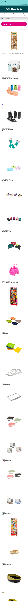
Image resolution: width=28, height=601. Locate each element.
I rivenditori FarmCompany (21, 2)
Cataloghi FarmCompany (9, 2)
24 (25, 28)
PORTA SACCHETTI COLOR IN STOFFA (9, 206)
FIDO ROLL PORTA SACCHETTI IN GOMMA (10, 282)
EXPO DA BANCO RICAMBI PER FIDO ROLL (10, 78)
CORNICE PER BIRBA (6, 384)
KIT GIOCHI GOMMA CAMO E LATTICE (9, 309)
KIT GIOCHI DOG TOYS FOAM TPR (8, 539)
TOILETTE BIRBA (5, 333)
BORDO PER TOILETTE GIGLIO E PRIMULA (10, 409)
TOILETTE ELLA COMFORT (7, 460)
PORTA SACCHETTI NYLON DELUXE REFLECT (10, 257)
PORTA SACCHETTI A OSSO (7, 180)
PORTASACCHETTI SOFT (7, 231)
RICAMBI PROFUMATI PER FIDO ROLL (9, 155)
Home (2, 2)
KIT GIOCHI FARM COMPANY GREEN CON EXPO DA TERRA (13, 53)
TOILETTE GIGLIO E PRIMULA (7, 360)
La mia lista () (23, 4)
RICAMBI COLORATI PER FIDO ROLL (9, 102)
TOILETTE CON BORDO (6, 564)
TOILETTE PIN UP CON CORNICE (8, 590)
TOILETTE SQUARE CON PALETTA (8, 486)
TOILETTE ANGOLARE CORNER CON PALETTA (10, 433)
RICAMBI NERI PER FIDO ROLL (7, 129)
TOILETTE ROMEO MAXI (6, 513)
